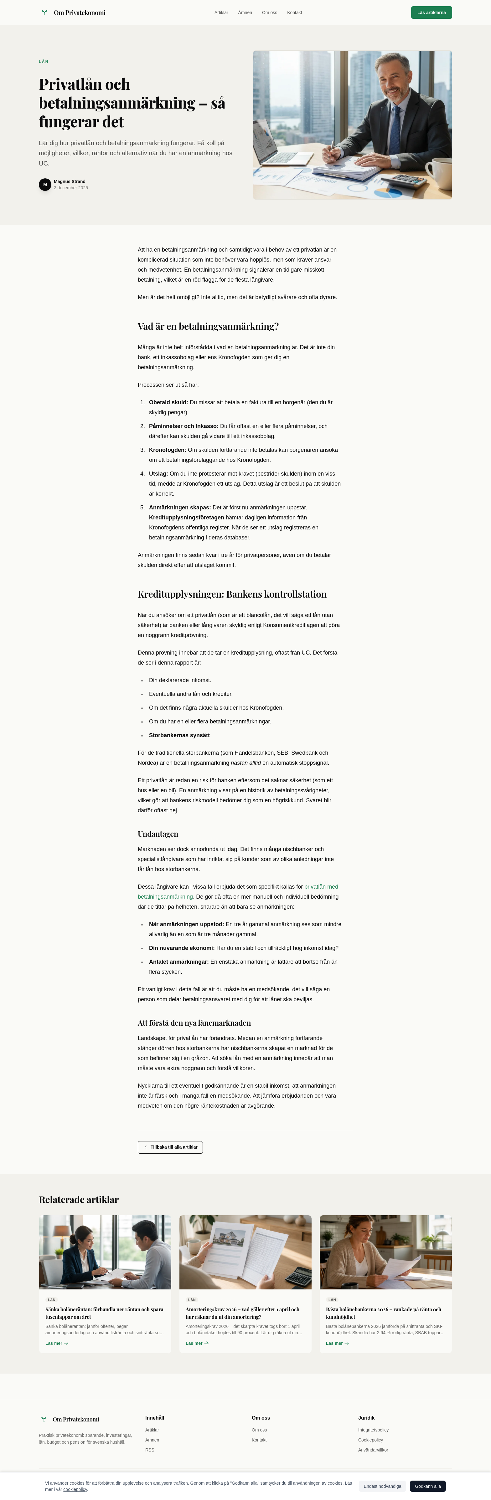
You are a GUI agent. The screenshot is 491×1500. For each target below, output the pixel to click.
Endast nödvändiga (382, 1486)
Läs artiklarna (431, 12)
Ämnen (245, 12)
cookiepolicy (75, 1489)
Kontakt (294, 12)
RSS (149, 1449)
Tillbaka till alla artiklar (170, 1147)
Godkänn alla (428, 1486)
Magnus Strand (69, 181)
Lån (44, 61)
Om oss (269, 12)
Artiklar (221, 12)
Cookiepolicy (370, 1439)
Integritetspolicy (373, 1429)
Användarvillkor (373, 1449)
